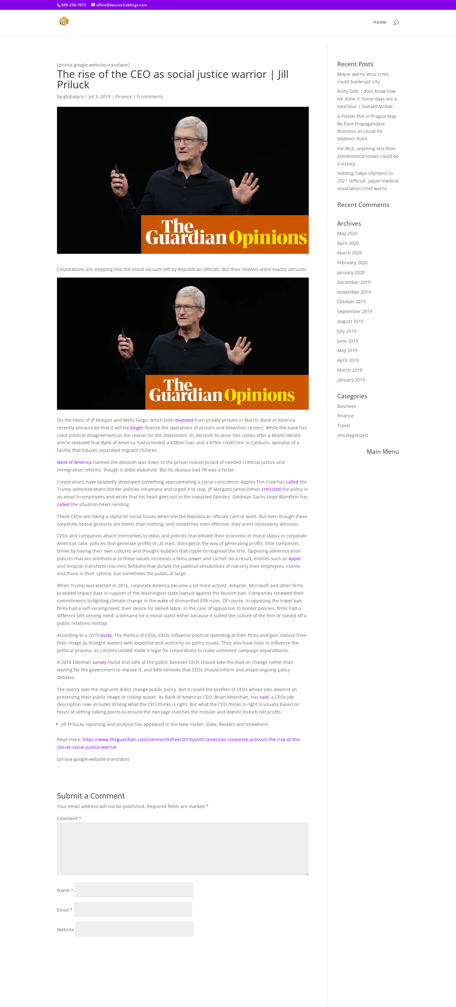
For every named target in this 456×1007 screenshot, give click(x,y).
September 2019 (354, 311)
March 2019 (349, 370)
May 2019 (347, 350)
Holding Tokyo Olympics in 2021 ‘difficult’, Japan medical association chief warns (368, 180)
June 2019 (347, 341)
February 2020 (352, 263)
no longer (133, 428)
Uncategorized (352, 435)
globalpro (73, 96)
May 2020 (347, 233)
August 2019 (350, 321)
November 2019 (354, 292)
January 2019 (351, 380)
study (106, 635)
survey (99, 662)
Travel (343, 425)
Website (65, 930)
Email (65, 910)
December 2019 (353, 282)
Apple (294, 558)
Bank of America (74, 462)
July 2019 (346, 331)
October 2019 (351, 301)
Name (65, 890)
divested (184, 420)
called (292, 482)
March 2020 (349, 253)
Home (379, 22)
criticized (271, 489)
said (264, 697)
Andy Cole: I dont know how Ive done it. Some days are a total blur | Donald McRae (367, 98)
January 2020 (351, 272)
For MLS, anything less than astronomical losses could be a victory (368, 156)
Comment (69, 818)
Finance (124, 96)
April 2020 (348, 243)
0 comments (150, 96)
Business (346, 406)
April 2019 (348, 360)
